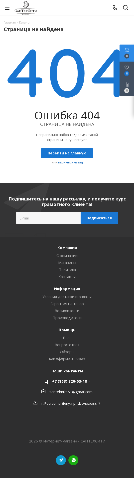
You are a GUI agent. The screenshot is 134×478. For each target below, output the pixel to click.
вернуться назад (70, 162)
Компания (67, 247)
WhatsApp (73, 460)
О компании (67, 255)
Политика (67, 269)
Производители (67, 317)
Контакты (67, 276)
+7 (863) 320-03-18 (69, 381)
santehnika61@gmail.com (71, 391)
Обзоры (67, 351)
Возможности (67, 310)
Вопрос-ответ (67, 344)
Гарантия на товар (67, 303)
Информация (67, 288)
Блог (67, 337)
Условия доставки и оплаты (67, 296)
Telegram (61, 460)
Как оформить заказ (67, 358)
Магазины (67, 262)
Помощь (67, 329)
